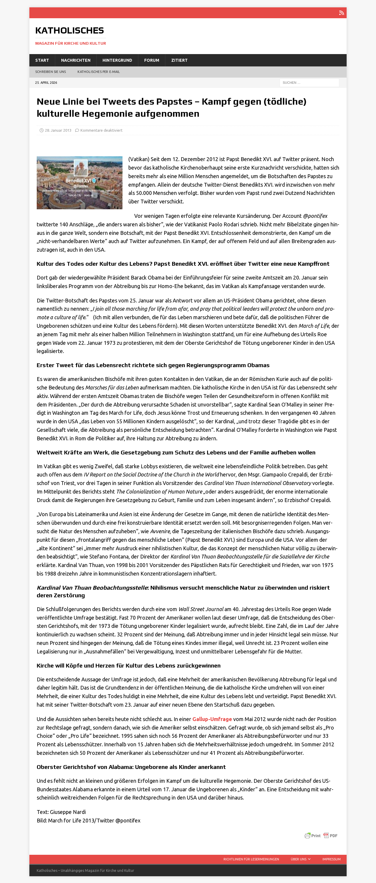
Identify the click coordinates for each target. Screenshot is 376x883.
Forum (151, 59)
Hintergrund (117, 59)
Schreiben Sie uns (50, 71)
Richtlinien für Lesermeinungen (251, 858)
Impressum (332, 858)
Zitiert (179, 59)
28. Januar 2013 (58, 130)
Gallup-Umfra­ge (212, 718)
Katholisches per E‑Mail (99, 71)
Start (42, 59)
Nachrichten (75, 59)
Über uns (298, 858)
